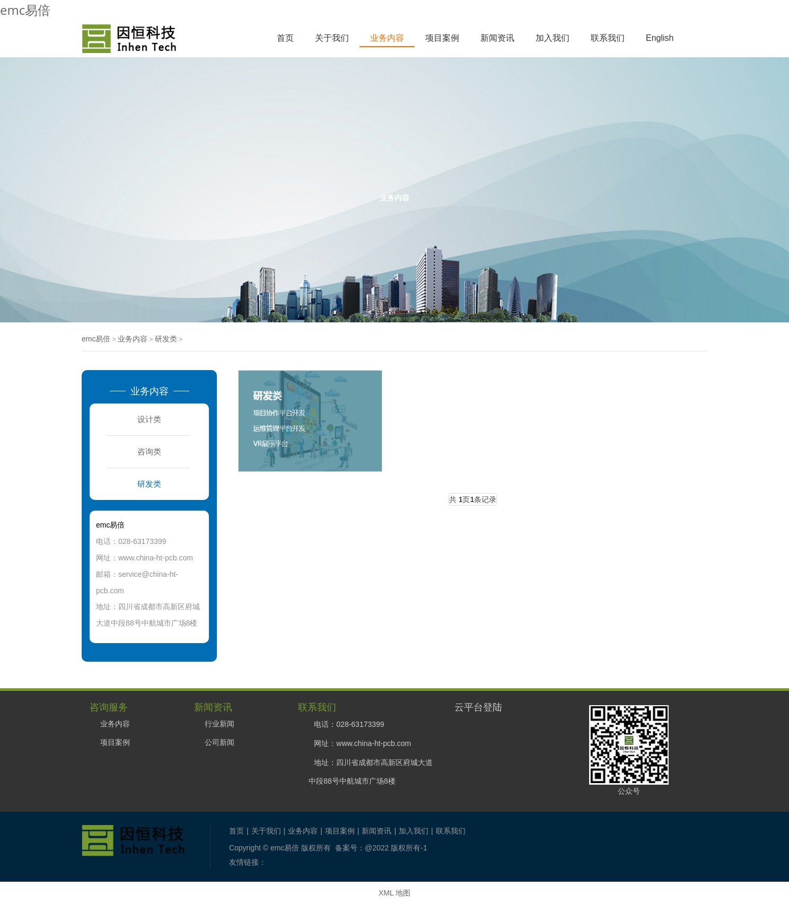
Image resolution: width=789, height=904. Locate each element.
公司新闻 (219, 742)
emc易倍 (25, 10)
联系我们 (608, 37)
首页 (285, 37)
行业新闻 (219, 723)
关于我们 (332, 37)
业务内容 (387, 37)
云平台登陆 (478, 706)
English (659, 37)
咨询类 (149, 451)
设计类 (149, 419)
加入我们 (552, 37)
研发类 (166, 339)
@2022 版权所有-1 (396, 848)
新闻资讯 (497, 37)
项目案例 (442, 37)
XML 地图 (394, 893)
